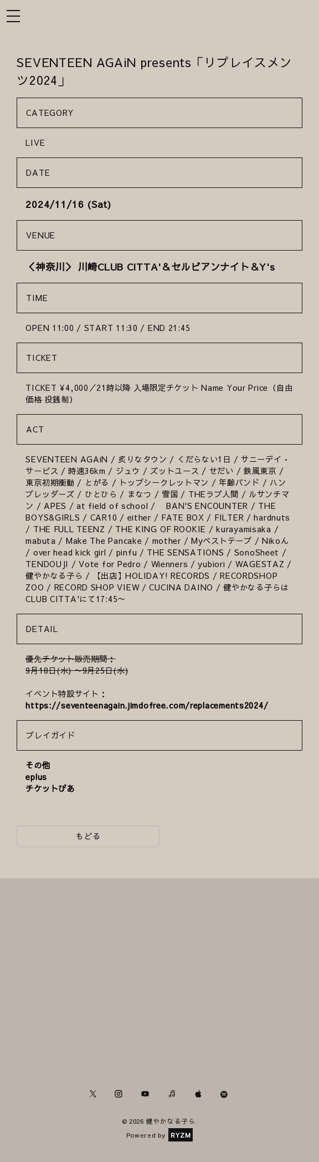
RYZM (181, 1134)
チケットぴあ (49, 788)
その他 (37, 765)
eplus (36, 776)
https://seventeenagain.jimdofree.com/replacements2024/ (146, 705)
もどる (88, 836)
